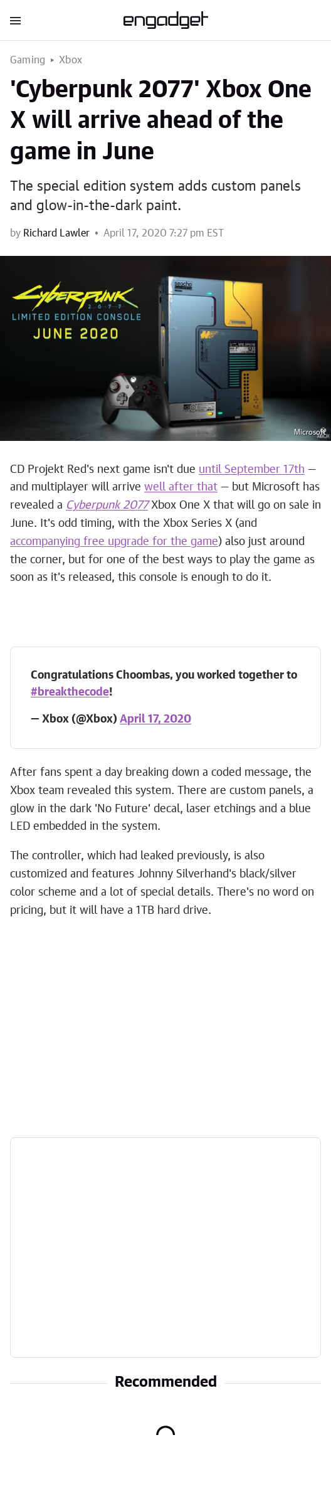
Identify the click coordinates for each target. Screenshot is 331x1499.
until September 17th (252, 469)
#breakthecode (70, 692)
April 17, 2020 (155, 719)
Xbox (70, 60)
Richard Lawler (56, 233)
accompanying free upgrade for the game (114, 542)
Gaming (27, 60)
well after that (181, 487)
